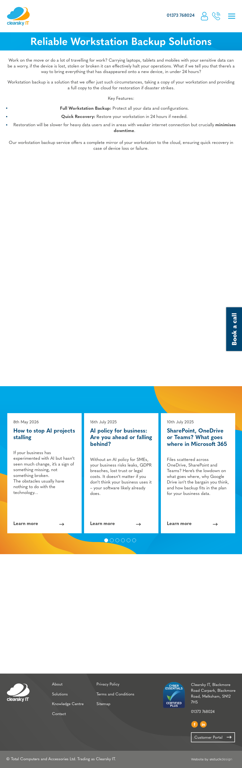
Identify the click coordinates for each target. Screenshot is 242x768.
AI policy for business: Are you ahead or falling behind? (121, 437)
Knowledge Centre (68, 704)
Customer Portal (204, 16)
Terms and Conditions (115, 694)
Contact (59, 714)
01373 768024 (181, 15)
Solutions (60, 694)
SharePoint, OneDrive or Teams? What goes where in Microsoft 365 (197, 437)
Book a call (216, 16)
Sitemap (103, 704)
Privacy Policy (107, 684)
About (57, 684)
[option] (44, 473)
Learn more (25, 524)
